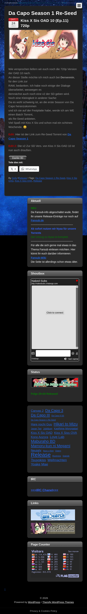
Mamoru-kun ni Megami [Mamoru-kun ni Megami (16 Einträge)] (50, 446)
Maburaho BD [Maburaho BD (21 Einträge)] (43, 441)
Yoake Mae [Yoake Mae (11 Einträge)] (39, 464)
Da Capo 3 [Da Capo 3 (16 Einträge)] (54, 410)
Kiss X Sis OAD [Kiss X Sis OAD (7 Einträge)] (41, 433)
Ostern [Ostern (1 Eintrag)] (58, 451)
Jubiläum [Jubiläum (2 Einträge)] (47, 428)
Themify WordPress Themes (58, 602)
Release (22, 178)
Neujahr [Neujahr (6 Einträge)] (36, 450)
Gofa (14, 178)
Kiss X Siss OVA (23, 180)
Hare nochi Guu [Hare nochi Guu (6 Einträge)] (41, 424)
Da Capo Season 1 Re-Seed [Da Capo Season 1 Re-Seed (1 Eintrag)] (43, 420)
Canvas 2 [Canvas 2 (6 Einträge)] (37, 410)
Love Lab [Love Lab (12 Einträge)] (57, 437)
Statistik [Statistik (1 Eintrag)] (66, 456)
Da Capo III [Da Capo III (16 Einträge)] (40, 415)
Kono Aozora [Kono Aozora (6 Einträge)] (39, 437)
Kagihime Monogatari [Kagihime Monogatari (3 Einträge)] (66, 428)
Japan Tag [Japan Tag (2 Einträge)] (36, 428)
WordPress (34, 602)
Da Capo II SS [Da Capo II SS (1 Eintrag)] (57, 416)
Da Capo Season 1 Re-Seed (50, 178)
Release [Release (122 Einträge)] (41, 455)
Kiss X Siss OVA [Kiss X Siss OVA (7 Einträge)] (65, 433)
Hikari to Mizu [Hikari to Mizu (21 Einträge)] (66, 424)
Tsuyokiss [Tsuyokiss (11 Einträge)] (38, 460)
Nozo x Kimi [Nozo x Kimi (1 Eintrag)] (48, 451)
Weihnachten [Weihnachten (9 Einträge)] (57, 460)
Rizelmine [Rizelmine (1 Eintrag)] (56, 456)
